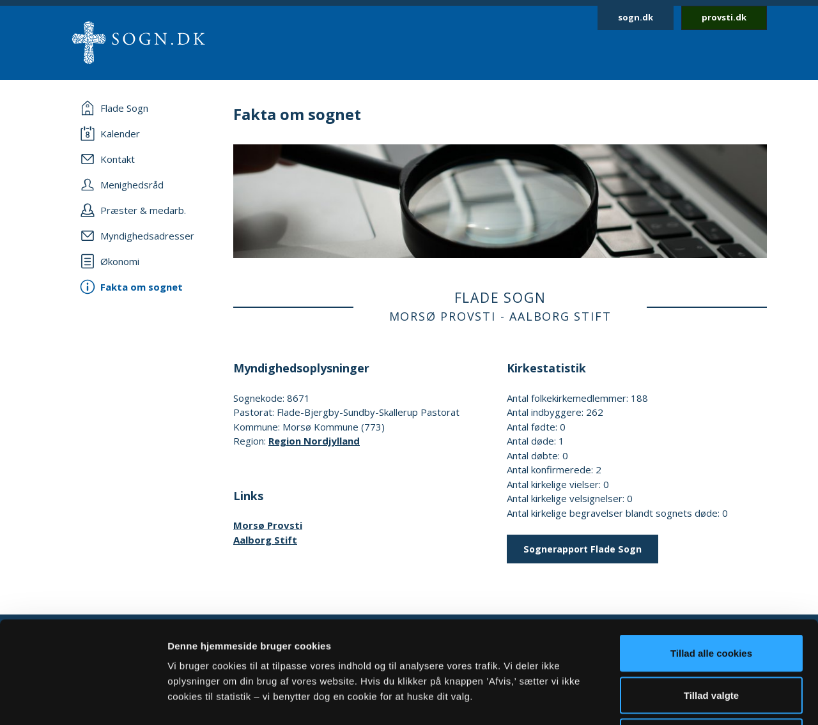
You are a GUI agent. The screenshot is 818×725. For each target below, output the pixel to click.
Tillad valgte (711, 599)
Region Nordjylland (314, 440)
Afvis (711, 641)
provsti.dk (724, 17)
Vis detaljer (664, 699)
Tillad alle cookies (711, 557)
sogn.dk (635, 17)
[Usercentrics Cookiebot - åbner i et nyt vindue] (83, 700)
